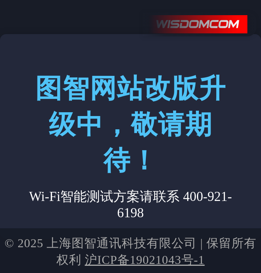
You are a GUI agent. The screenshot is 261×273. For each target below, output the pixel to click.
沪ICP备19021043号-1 (145, 260)
